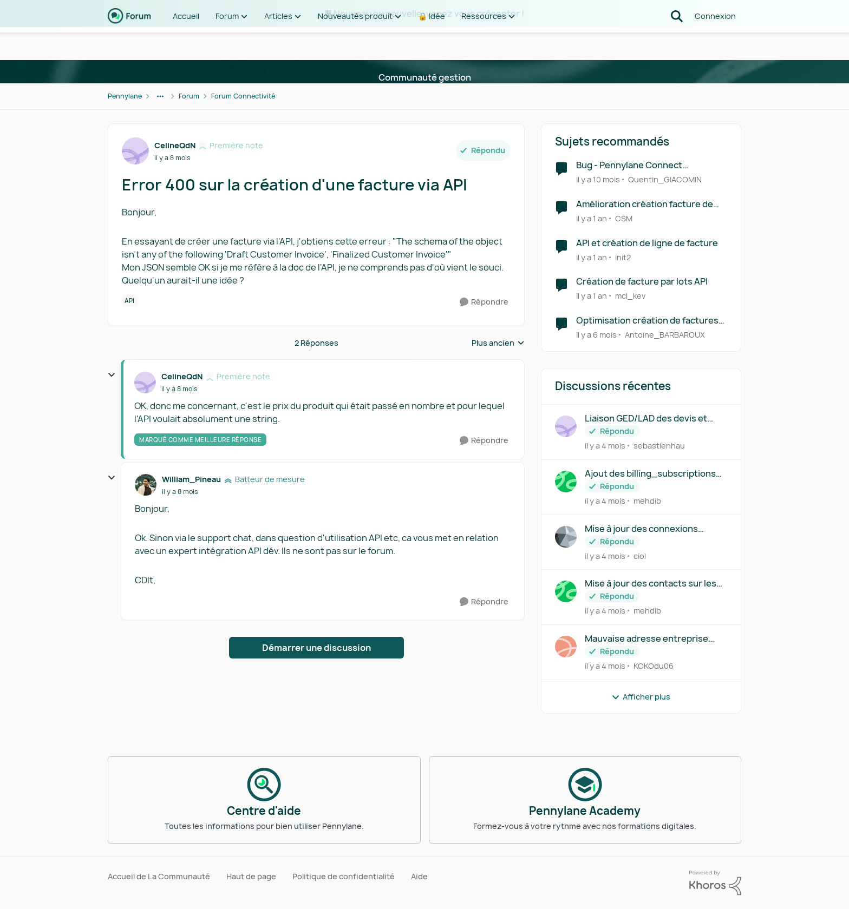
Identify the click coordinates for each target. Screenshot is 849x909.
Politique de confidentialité (343, 876)
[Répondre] (484, 302)
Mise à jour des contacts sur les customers (650, 583)
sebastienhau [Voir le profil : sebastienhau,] (659, 445)
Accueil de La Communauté (159, 876)
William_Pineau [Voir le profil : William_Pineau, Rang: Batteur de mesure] (191, 479)
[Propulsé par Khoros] (715, 883)
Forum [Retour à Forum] (189, 96)
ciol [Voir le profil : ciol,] (640, 555)
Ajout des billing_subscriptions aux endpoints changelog (650, 473)
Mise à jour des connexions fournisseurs (641, 529)
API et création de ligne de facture (647, 243)
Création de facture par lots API (642, 281)
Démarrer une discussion (316, 648)
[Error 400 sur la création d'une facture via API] (179, 389)
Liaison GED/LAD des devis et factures (646, 418)
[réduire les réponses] (111, 374)
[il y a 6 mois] (596, 334)
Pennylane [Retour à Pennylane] (125, 96)
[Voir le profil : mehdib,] (566, 481)
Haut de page (251, 876)
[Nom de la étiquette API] (130, 301)
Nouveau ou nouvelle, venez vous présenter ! (429, 13)
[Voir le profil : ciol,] (566, 537)
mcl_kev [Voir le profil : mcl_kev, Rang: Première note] (630, 296)
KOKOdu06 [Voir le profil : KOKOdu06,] (654, 666)
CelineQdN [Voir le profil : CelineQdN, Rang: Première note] (174, 145)
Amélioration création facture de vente (644, 204)
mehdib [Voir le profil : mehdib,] (647, 501)
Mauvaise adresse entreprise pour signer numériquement (646, 638)
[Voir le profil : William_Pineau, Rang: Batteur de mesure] (145, 485)
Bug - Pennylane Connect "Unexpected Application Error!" (644, 165)
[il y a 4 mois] (605, 445)
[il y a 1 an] (591, 218)
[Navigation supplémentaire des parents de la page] (160, 96)
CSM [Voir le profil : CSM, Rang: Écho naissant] (623, 218)
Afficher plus (640, 696)
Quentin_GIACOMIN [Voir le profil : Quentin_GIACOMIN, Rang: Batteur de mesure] (665, 179)
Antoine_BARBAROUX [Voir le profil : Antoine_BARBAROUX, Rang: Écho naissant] (665, 335)
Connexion (715, 43)
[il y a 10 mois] (598, 179)
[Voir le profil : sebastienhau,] (566, 426)
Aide (419, 876)
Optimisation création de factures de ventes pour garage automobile (648, 320)
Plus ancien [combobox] (498, 343)
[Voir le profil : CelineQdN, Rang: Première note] (135, 150)
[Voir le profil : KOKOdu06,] (566, 646)
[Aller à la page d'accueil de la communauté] (129, 43)
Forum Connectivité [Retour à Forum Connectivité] (243, 96)
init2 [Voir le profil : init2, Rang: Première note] (623, 257)
